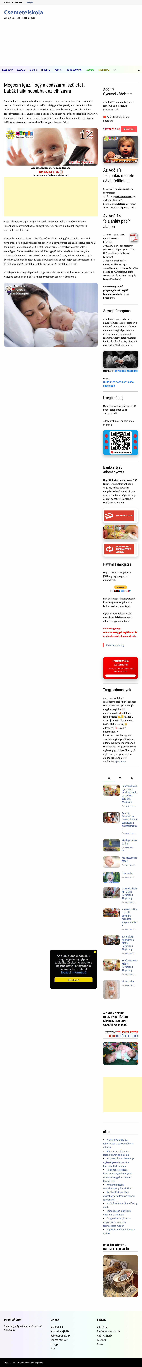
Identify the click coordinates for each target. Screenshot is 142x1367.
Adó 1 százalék (104, 1335)
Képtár (58, 69)
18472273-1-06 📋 (51, 172)
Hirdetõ (45, 69)
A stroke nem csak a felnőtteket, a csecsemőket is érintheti (118, 1143)
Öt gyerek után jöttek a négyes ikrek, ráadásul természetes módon (116, 1222)
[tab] (109, 778)
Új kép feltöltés (127, 1036)
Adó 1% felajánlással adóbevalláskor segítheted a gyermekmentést (129, 821)
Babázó (21, 69)
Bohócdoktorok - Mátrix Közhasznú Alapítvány (130, 965)
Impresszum (10, 1362)
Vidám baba (128, 981)
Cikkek (33, 69)
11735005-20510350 (126, 370)
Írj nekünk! (120, 761)
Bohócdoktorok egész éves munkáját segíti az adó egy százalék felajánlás (129, 794)
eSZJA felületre (123, 196)
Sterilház (103, 69)
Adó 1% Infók (56, 1327)
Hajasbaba (127, 873)
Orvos (100, 1344)
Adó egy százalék (59, 1339)
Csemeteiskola (23, 12)
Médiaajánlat (37, 1362)
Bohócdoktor (74, 69)
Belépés (30, 2)
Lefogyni (54, 1344)
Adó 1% (90, 69)
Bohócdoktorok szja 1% (108, 1331)
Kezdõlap (7, 69)
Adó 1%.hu (102, 1327)
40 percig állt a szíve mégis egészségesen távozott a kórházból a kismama (118, 1162)
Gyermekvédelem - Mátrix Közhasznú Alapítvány (129, 893)
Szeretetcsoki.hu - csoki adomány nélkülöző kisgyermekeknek (130, 917)
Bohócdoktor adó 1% (60, 1335)
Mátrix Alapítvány (115, 645)
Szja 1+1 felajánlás (59, 1331)
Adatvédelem (23, 1362)
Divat (52, 1348)
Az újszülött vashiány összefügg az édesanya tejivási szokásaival (119, 1196)
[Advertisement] (71, 45)
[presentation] (109, 778)
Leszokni (101, 1339)
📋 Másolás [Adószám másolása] (129, 129)
